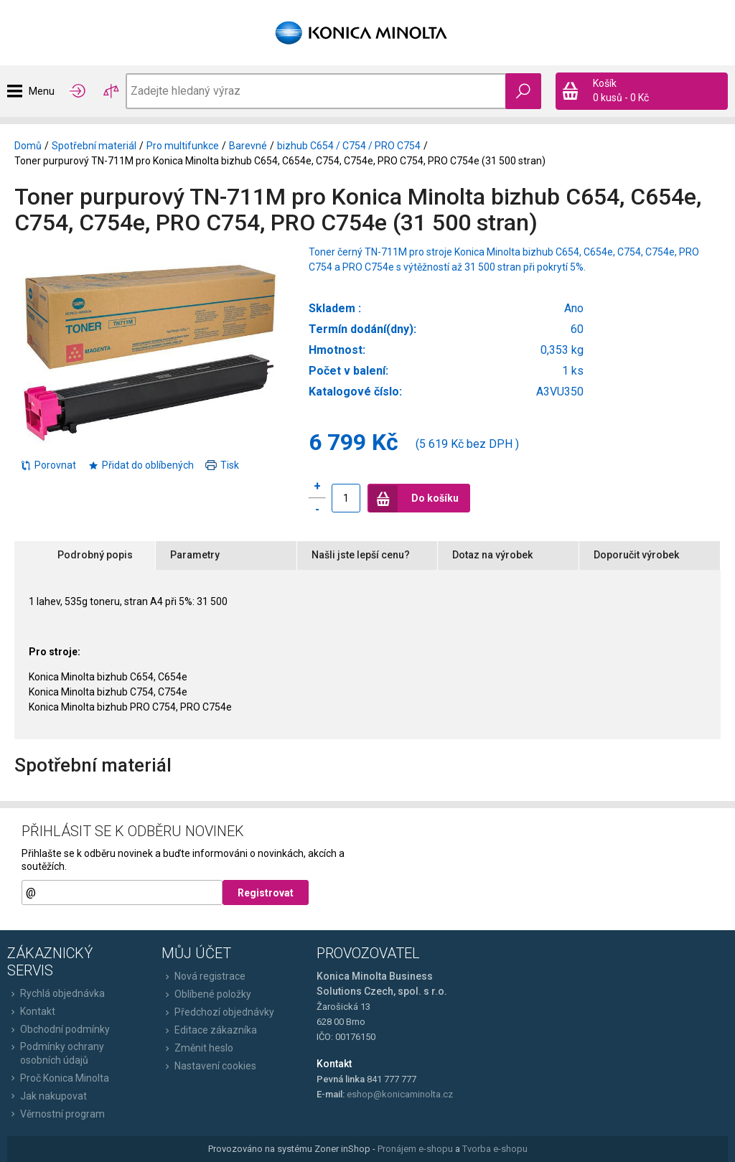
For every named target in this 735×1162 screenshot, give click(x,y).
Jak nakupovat (47, 1096)
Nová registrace (203, 976)
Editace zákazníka (209, 1030)
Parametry (195, 555)
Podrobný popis (95, 555)
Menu (42, 91)
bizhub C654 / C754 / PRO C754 (349, 145)
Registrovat (266, 893)
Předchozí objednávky (217, 1012)
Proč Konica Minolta (58, 1078)
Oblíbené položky (206, 994)
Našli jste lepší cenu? (361, 555)
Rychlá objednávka (56, 993)
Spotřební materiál (94, 145)
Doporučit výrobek (636, 555)
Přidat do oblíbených (141, 465)
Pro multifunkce (182, 145)
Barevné (248, 145)
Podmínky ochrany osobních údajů (55, 1053)
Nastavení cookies (208, 1066)
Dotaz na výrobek (492, 555)
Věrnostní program (56, 1114)
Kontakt (31, 1011)
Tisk (222, 465)
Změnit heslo (197, 1048)
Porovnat (48, 465)
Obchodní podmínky (58, 1029)
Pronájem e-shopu (415, 1148)
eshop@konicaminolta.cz (400, 1094)
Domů (28, 145)
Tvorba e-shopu (495, 1148)
